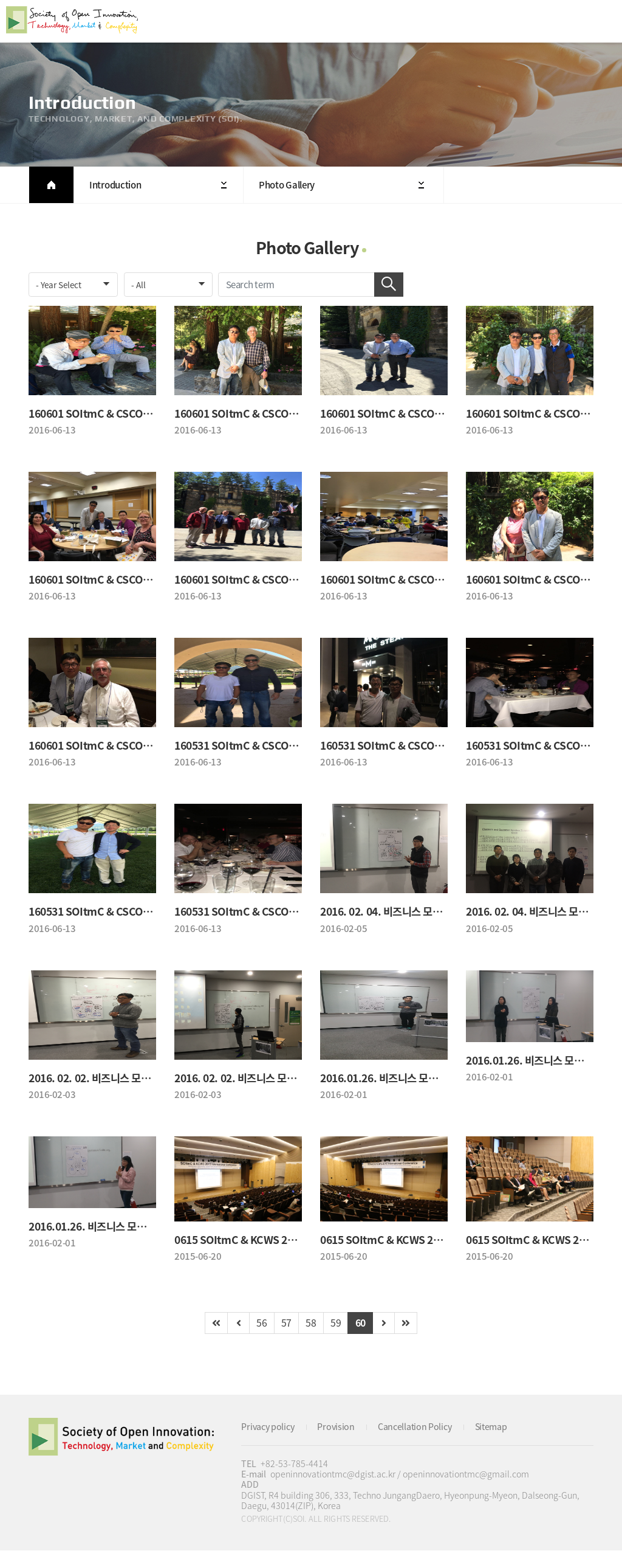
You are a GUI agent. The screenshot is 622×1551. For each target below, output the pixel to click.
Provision (335, 1427)
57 (286, 1323)
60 (360, 1323)
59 (335, 1323)
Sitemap (491, 1427)
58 (311, 1323)
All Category (601, 21)
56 (261, 1323)
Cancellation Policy (414, 1427)
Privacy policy (267, 1427)
